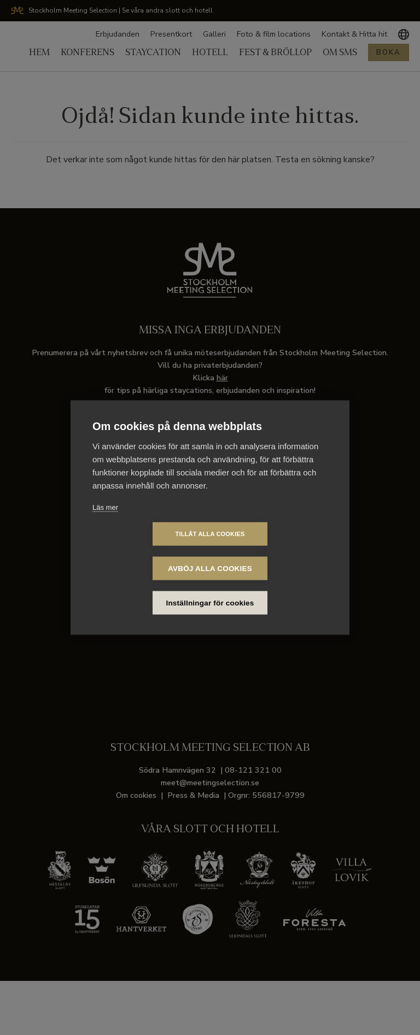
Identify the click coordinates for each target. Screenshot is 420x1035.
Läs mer (105, 524)
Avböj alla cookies (273, 551)
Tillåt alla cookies (147, 551)
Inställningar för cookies (210, 585)
